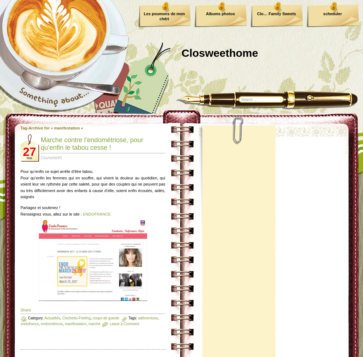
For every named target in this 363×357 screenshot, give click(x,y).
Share (26, 310)
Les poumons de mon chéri (164, 16)
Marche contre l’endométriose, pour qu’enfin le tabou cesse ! (92, 143)
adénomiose (148, 318)
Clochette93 (51, 158)
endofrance (30, 324)
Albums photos (220, 14)
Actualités (52, 318)
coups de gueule (106, 318)
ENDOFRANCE (97, 214)
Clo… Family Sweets (276, 14)
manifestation (75, 324)
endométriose (52, 324)
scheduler (332, 14)
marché (94, 324)
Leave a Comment (124, 324)
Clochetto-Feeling (76, 318)
